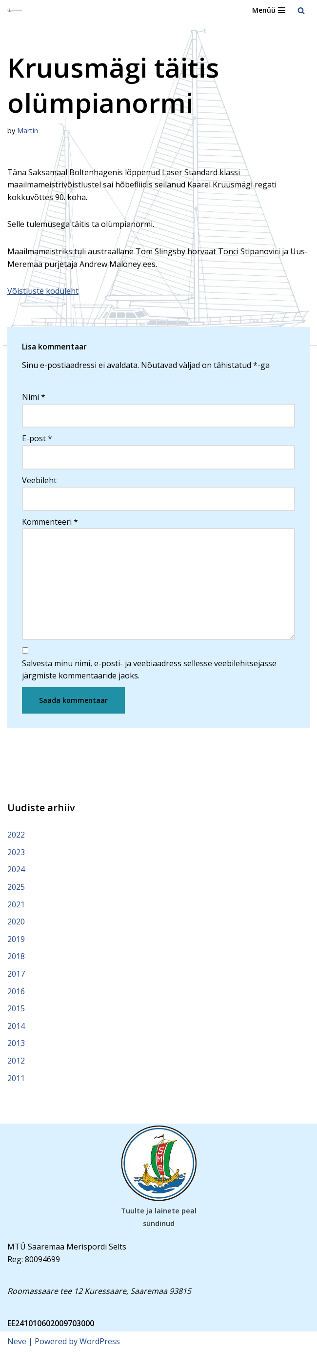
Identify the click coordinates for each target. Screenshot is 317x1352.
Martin (27, 130)
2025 (16, 886)
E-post (37, 438)
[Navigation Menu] (269, 10)
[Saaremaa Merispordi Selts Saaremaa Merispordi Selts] (15, 10)
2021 (16, 904)
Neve (16, 1341)
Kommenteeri (50, 521)
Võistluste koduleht (43, 291)
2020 (16, 921)
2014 (16, 1026)
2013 (16, 1043)
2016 (16, 991)
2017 (16, 973)
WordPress (99, 1341)
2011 (16, 1078)
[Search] (301, 10)
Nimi (33, 396)
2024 (16, 869)
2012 (16, 1060)
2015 (16, 1008)
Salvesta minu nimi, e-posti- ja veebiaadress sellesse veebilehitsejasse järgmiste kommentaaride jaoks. (149, 669)
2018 (16, 956)
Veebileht (39, 480)
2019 (16, 939)
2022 (16, 834)
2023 (16, 852)
